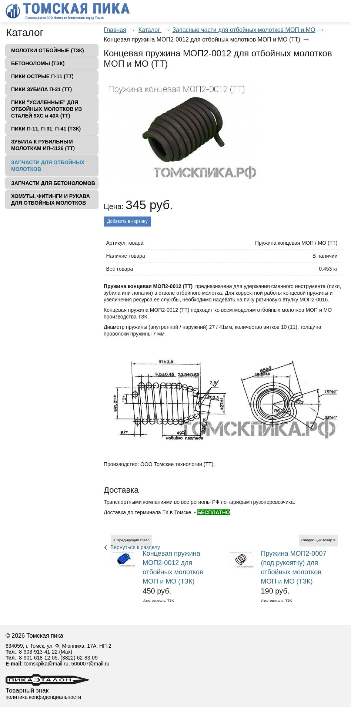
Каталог (25, 32)
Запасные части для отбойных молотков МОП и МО (243, 30)
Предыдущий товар (133, 540)
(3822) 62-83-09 (78, 658)
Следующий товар (316, 540)
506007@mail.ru (90, 664)
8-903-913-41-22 (38, 652)
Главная (115, 30)
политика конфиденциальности (43, 697)
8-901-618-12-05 (38, 658)
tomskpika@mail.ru (46, 664)
